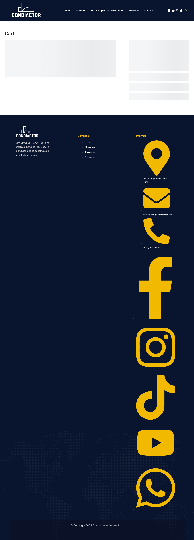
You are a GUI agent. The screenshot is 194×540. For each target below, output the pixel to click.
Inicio (68, 10)
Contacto (149, 10)
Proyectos (134, 10)
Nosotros (81, 10)
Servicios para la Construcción (107, 10)
